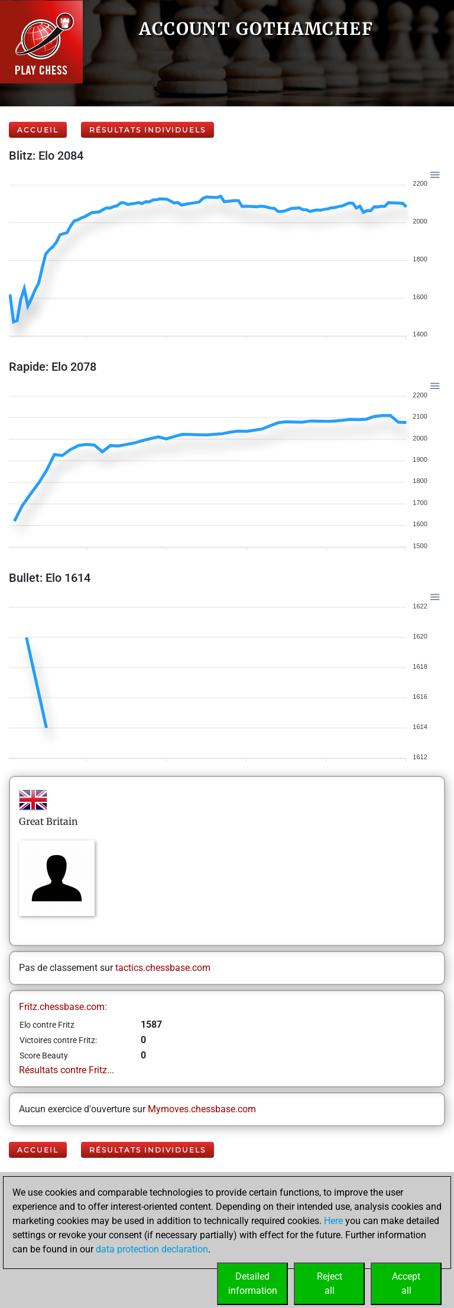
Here (333, 1220)
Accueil (38, 129)
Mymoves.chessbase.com (202, 1109)
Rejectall (329, 1283)
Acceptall (406, 1283)
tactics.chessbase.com (162, 967)
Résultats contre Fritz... (66, 1070)
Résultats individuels (147, 129)
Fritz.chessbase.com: (63, 1006)
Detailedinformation (252, 1283)
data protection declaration (152, 1249)
